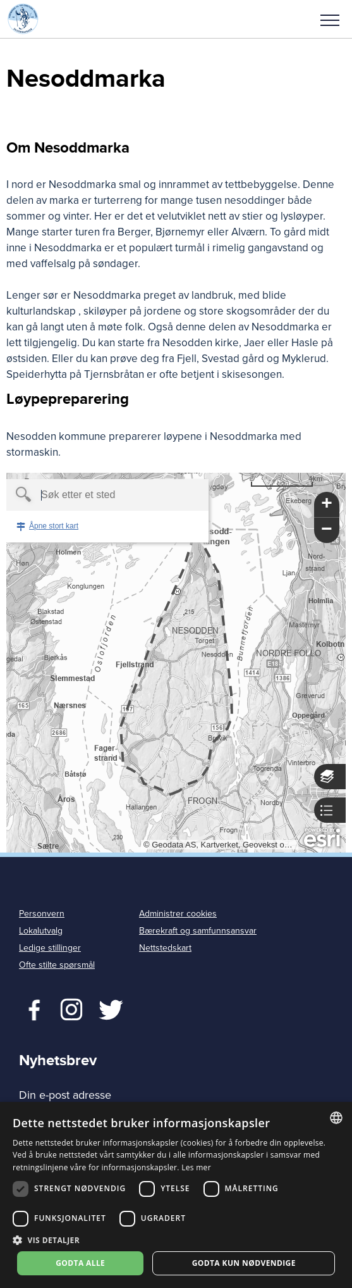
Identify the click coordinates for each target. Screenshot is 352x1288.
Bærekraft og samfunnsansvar (198, 930)
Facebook (31, 1008)
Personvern (41, 913)
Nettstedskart (165, 947)
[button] (330, 19)
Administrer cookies (178, 913)
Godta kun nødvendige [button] (244, 1263)
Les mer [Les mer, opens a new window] (196, 1167)
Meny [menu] (329, 20)
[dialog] (176, 1195)
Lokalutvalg (41, 930)
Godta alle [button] (80, 1263)
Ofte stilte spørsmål (57, 965)
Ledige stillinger (50, 947)
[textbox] (85, 495)
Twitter (71, 1008)
